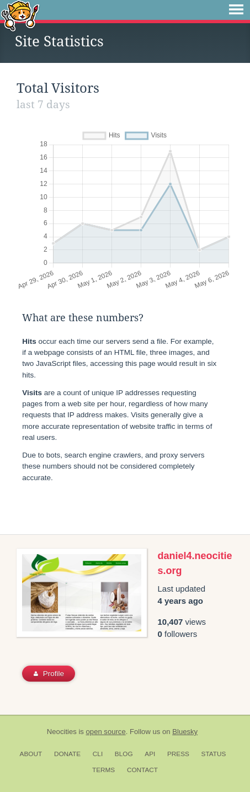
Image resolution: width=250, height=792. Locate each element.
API (150, 754)
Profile (49, 673)
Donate (67, 754)
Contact (142, 770)
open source (106, 731)
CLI (98, 754)
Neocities (62, 731)
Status (213, 754)
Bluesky (185, 731)
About (31, 754)
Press (178, 754)
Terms (103, 770)
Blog (124, 754)
